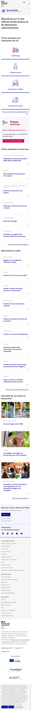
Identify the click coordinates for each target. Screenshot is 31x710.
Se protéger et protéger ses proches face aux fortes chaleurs (15, 454)
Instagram (17, 533)
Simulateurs (4, 582)
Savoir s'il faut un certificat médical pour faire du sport (13, 381)
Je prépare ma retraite (15, 106)
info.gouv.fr (19, 648)
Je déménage (15, 56)
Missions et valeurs (5, 605)
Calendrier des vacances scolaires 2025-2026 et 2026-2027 (15, 159)
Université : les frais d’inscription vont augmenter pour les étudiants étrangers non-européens (15, 487)
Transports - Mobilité (6, 557)
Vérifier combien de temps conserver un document (12, 289)
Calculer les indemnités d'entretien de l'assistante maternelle (12, 349)
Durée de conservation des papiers (12, 192)
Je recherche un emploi (15, 89)
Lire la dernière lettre (6, 518)
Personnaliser (18, 707)
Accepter (4, 707)
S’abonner (6, 515)
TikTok (7, 533)
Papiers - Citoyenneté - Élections (9, 543)
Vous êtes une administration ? (8, 610)
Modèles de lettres (5, 585)
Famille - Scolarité (5, 546)
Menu (29, 3)
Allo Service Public (5, 590)
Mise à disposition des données (8, 602)
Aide (2, 607)
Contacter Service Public (7, 615)
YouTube (21, 533)
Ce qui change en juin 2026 (13, 424)
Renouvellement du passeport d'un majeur (14, 175)
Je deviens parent (15, 72)
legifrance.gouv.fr (7, 648)
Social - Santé (4, 549)
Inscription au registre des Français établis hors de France (14, 235)
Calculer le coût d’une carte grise (15, 275)
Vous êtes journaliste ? (6, 613)
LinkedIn (12, 533)
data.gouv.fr (5, 651)
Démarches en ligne (6, 577)
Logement (3, 554)
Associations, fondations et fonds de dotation (12, 570)
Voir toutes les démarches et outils (17, 390)
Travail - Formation (5, 551)
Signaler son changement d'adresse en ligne (12, 261)
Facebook (3, 533)
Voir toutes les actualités (20, 498)
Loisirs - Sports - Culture (7, 567)
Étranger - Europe (5, 565)
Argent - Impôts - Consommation (9, 559)
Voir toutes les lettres (6, 520)
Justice (2, 562)
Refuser (11, 707)
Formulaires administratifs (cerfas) (9, 579)
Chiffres (3, 599)
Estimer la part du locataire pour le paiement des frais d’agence (15, 365)
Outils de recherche (6, 587)
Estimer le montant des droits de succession (15, 320)
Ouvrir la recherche (24, 2)
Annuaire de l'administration (8, 593)
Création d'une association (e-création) (14, 305)
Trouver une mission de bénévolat (15, 334)
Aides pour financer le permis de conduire (15, 207)
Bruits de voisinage (10, 221)
